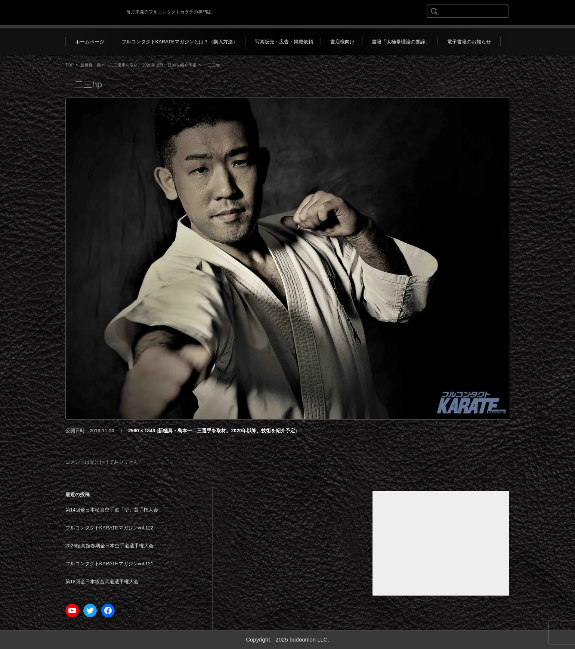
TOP (69, 65)
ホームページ (89, 41)
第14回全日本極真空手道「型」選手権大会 (111, 510)
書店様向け (342, 41)
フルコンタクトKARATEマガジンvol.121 (109, 563)
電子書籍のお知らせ (469, 41)
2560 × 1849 (141, 430)
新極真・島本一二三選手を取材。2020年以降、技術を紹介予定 (138, 65)
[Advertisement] (441, 543)
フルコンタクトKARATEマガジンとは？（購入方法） (179, 41)
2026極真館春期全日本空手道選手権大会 (109, 545)
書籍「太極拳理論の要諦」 (401, 41)
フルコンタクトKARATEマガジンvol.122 (109, 528)
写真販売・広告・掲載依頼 (284, 41)
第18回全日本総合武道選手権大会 (102, 581)
